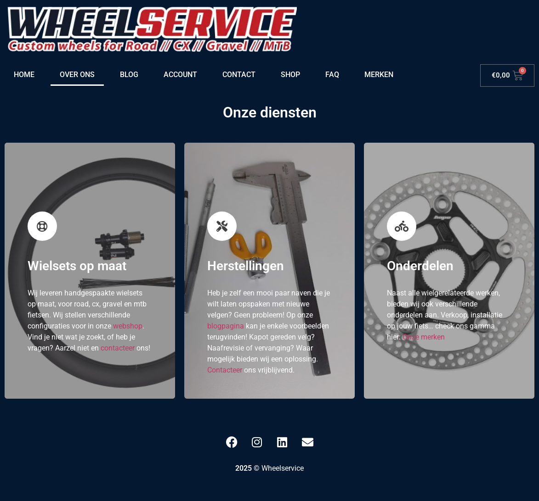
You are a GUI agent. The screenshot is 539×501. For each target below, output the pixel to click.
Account (180, 74)
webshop (127, 326)
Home (24, 74)
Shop (290, 74)
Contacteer (224, 370)
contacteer (118, 348)
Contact (238, 74)
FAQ (332, 74)
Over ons (77, 74)
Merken (378, 74)
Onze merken (424, 337)
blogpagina (225, 326)
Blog (129, 74)
